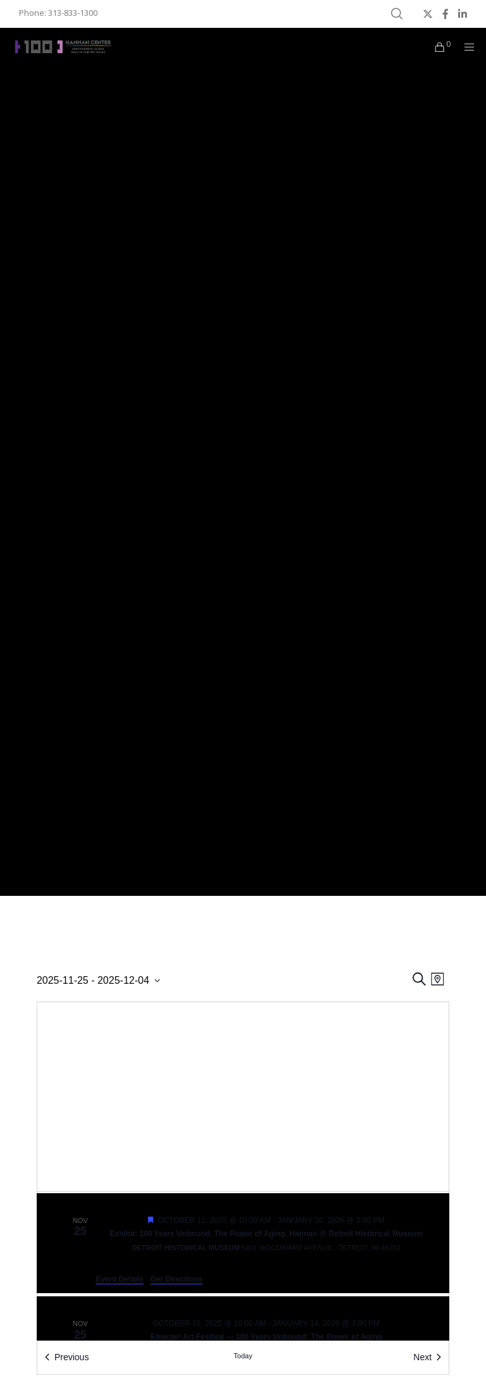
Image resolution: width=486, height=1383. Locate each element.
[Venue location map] (243, 1096)
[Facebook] (445, 14)
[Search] (396, 14)
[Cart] (434, 47)
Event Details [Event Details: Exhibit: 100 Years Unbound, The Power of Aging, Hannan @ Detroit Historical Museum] (119, 1279)
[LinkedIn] (462, 14)
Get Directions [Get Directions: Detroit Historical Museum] (176, 1279)
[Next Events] (427, 1357)
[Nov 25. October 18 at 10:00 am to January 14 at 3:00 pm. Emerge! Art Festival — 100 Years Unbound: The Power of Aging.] (243, 1338)
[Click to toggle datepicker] (98, 981)
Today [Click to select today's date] (243, 1356)
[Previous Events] (67, 1357)
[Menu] (465, 47)
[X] (428, 14)
